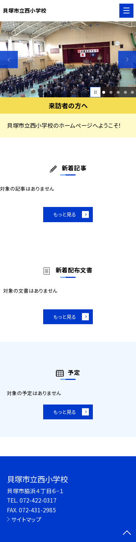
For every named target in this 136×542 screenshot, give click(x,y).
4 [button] (125, 92)
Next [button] (127, 59)
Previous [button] (9, 59)
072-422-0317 (38, 500)
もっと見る (64, 215)
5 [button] (132, 92)
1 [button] (104, 92)
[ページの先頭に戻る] (127, 533)
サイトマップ (26, 519)
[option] (68, 59)
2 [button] (110, 92)
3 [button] (118, 92)
